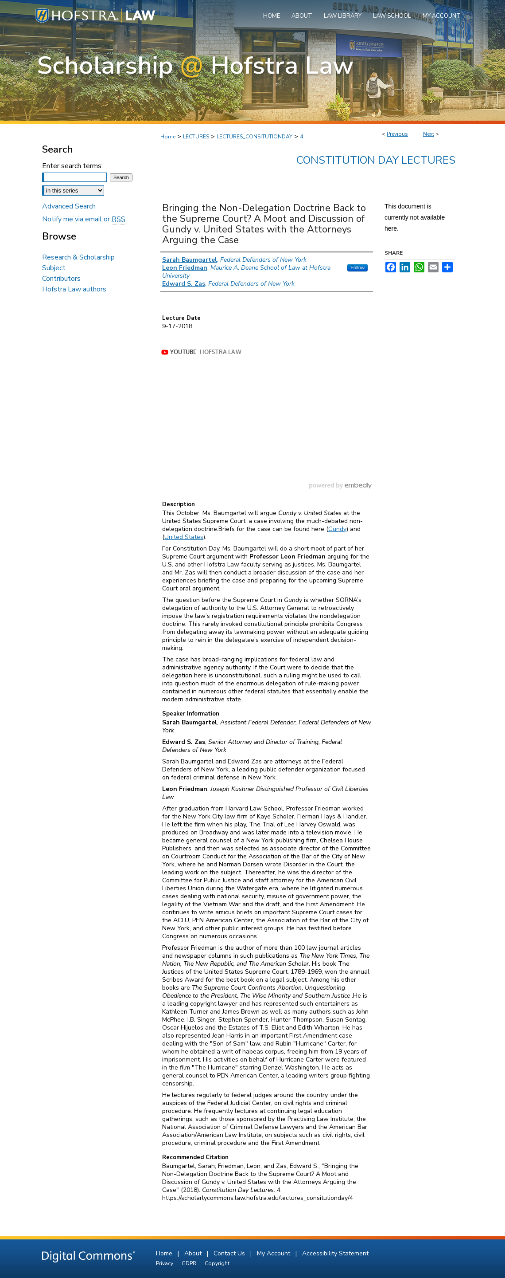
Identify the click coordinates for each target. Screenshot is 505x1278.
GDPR (190, 1263)
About (193, 1253)
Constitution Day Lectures (375, 160)
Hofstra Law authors (74, 289)
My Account (274, 1253)
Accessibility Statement (335, 1253)
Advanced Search (69, 206)
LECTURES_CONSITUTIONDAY (254, 136)
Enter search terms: (72, 166)
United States (183, 537)
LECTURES (196, 136)
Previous (397, 134)
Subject (54, 268)
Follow (357, 267)
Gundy (337, 529)
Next (428, 134)
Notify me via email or (83, 219)
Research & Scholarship (78, 257)
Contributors (61, 278)
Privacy (165, 1263)
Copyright (217, 1263)
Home (167, 136)
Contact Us (230, 1253)
